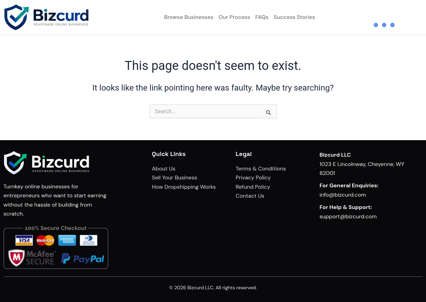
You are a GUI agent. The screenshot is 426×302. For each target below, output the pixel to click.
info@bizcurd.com (343, 194)
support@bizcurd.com (348, 216)
